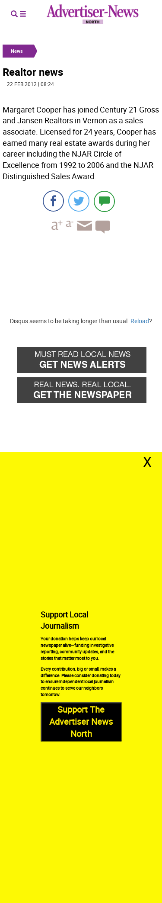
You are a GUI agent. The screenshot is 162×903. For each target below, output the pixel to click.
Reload (139, 321)
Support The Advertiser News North (81, 721)
